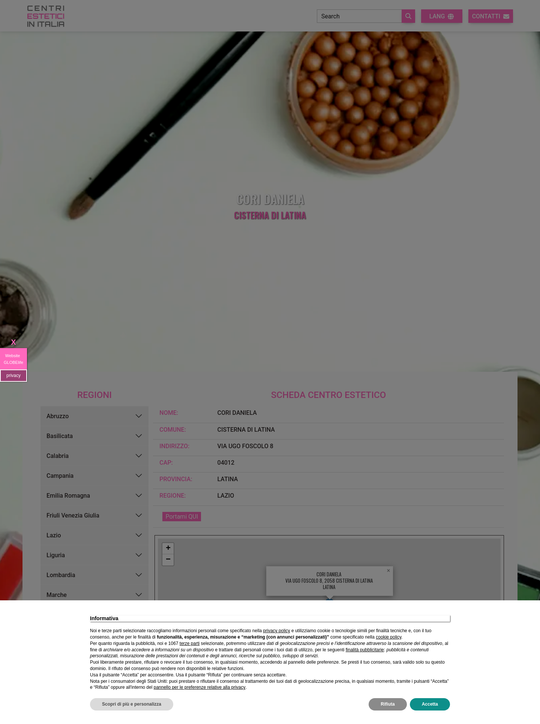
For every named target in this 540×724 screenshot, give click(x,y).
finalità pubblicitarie (365, 649)
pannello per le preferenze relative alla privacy (200, 687)
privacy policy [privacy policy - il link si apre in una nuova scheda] (276, 630)
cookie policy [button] (388, 637)
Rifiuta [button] (387, 704)
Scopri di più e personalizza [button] (131, 704)
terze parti (190, 643)
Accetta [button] (430, 704)
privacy (13, 375)
